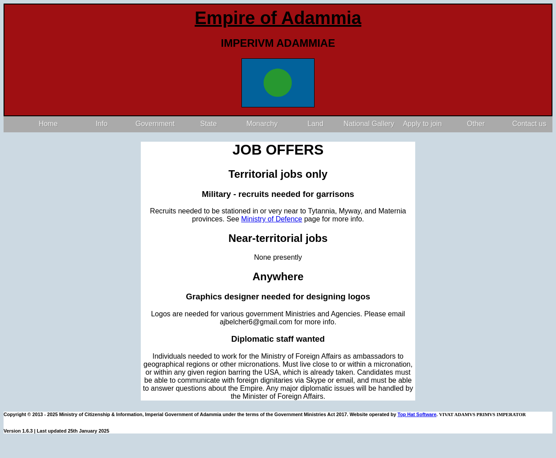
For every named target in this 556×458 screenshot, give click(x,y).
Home (48, 123)
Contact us (529, 123)
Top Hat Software (416, 414)
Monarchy (262, 123)
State (208, 123)
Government (155, 123)
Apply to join (422, 123)
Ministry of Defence (271, 219)
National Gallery (368, 123)
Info (102, 123)
